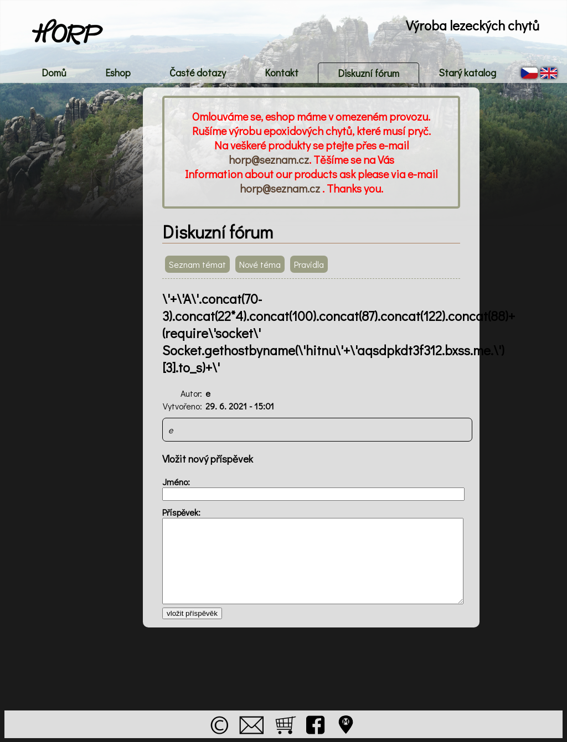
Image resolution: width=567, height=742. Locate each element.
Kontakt (281, 72)
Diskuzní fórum (368, 73)
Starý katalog (467, 72)
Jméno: (176, 481)
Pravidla (309, 264)
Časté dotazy (197, 72)
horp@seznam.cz (269, 159)
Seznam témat (197, 264)
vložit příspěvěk (192, 613)
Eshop (118, 72)
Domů (54, 72)
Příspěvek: (181, 512)
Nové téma (260, 264)
